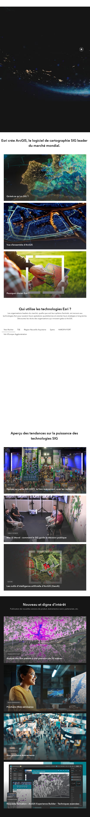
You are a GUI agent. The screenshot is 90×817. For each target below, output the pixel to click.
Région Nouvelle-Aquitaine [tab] (35, 330)
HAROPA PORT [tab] (64, 330)
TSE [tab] (18, 330)
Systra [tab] (52, 330)
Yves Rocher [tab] (8, 330)
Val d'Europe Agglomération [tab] (15, 334)
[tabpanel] (45, 380)
